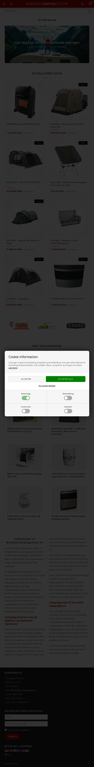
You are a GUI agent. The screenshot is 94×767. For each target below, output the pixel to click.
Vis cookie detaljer (47, 385)
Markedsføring (68, 396)
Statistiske (68, 409)
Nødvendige (26, 396)
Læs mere (13, 368)
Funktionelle (26, 409)
